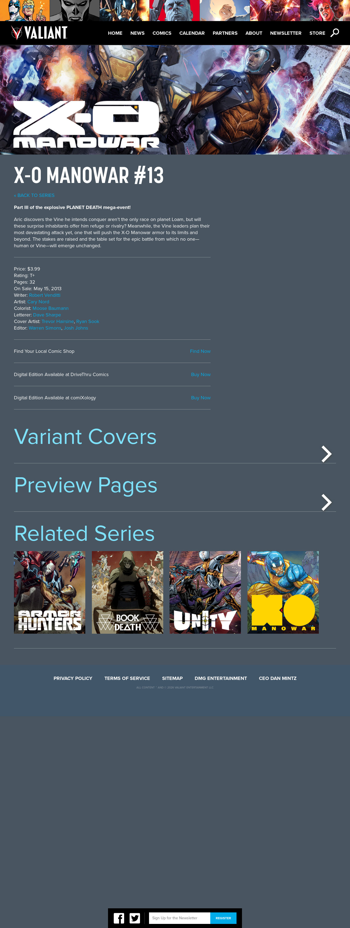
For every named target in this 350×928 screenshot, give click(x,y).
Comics (162, 33)
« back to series (159, 195)
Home (115, 33)
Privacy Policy (73, 890)
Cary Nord (164, 302)
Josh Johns (201, 328)
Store (317, 33)
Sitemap (172, 890)
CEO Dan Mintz (278, 890)
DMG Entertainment (221, 890)
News (137, 33)
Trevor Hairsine (183, 321)
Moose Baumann (176, 308)
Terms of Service (127, 890)
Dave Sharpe (172, 315)
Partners (225, 33)
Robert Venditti (170, 295)
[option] (49, 505)
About (254, 33)
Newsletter (286, 33)
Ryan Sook (213, 321)
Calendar (192, 33)
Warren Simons (170, 328)
